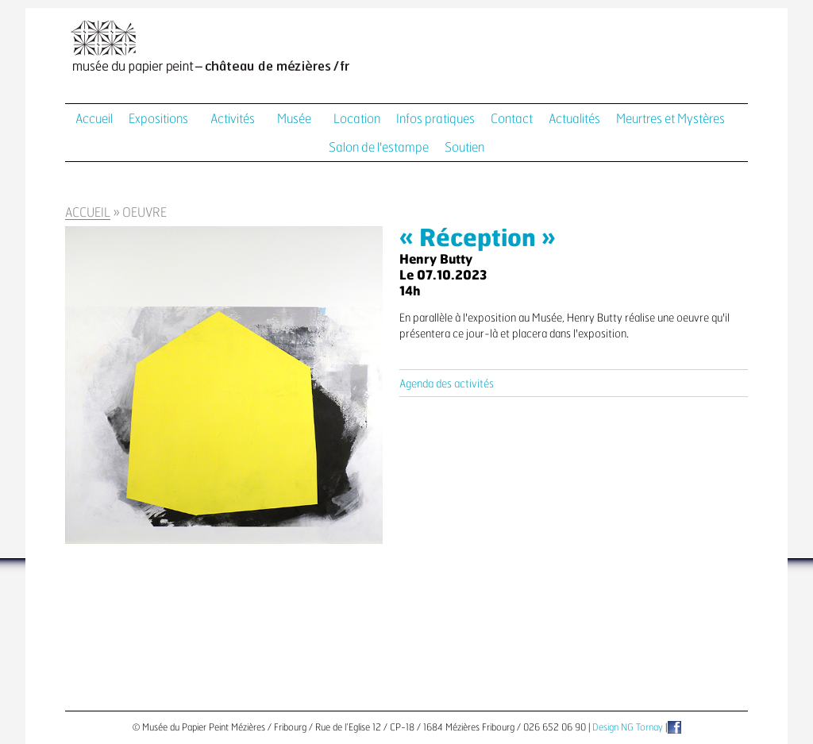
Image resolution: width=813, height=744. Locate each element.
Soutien (464, 147)
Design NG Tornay (627, 727)
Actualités (574, 119)
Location (356, 119)
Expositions (158, 119)
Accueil (94, 119)
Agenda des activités (446, 384)
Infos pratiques (435, 119)
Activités (232, 119)
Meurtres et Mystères (670, 119)
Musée (294, 119)
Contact (512, 119)
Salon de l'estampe (379, 147)
